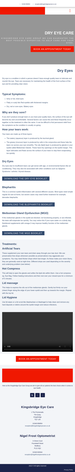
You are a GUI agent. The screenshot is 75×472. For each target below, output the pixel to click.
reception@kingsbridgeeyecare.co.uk (37, 426)
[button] (70, 11)
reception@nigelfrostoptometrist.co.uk (37, 454)
